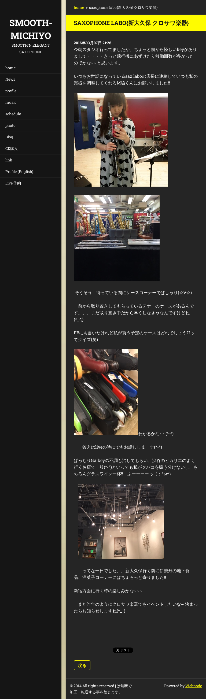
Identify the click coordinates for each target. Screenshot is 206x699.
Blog (9, 136)
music (10, 102)
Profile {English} (19, 171)
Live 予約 (13, 183)
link (8, 159)
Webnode (193, 685)
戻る (82, 665)
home (10, 67)
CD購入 (11, 148)
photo (10, 125)
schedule (13, 113)
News (10, 79)
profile (10, 90)
